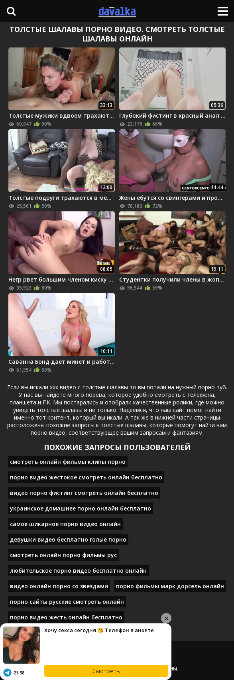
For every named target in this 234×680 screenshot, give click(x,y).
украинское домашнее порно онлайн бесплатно (80, 508)
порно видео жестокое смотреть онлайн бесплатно (86, 477)
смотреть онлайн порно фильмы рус (63, 555)
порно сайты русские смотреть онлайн (67, 601)
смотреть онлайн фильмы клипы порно (68, 461)
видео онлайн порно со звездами (59, 586)
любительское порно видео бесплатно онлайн (78, 570)
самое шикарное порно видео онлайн (65, 524)
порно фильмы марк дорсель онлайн (170, 586)
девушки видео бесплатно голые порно (68, 539)
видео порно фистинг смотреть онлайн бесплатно (84, 493)
